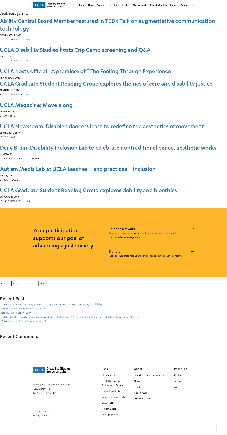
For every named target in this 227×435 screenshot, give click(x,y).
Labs (109, 5)
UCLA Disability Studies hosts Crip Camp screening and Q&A (75, 49)
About (82, 5)
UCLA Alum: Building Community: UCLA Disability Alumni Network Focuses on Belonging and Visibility (51, 304)
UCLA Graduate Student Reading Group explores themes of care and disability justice (106, 83)
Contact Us (179, 375)
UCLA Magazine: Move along (36, 104)
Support (174, 5)
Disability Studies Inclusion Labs (150, 375)
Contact (185, 5)
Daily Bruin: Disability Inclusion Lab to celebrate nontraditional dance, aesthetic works (108, 147)
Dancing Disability (111, 390)
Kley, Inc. (44, 415)
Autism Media (109, 408)
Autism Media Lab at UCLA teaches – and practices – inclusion (78, 168)
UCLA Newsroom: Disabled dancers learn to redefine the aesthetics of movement (102, 126)
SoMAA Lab (107, 402)
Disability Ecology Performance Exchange (113, 383)
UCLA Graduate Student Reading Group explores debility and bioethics (88, 190)
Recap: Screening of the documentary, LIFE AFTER (25, 308)
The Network (140, 5)
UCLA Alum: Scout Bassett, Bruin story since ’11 (23, 321)
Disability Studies (158, 5)
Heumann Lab (109, 375)
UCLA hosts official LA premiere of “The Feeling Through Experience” (86, 71)
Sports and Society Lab (113, 396)
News (91, 5)
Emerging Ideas (122, 5)
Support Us (179, 380)
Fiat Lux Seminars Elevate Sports (16, 312)
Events (100, 5)
